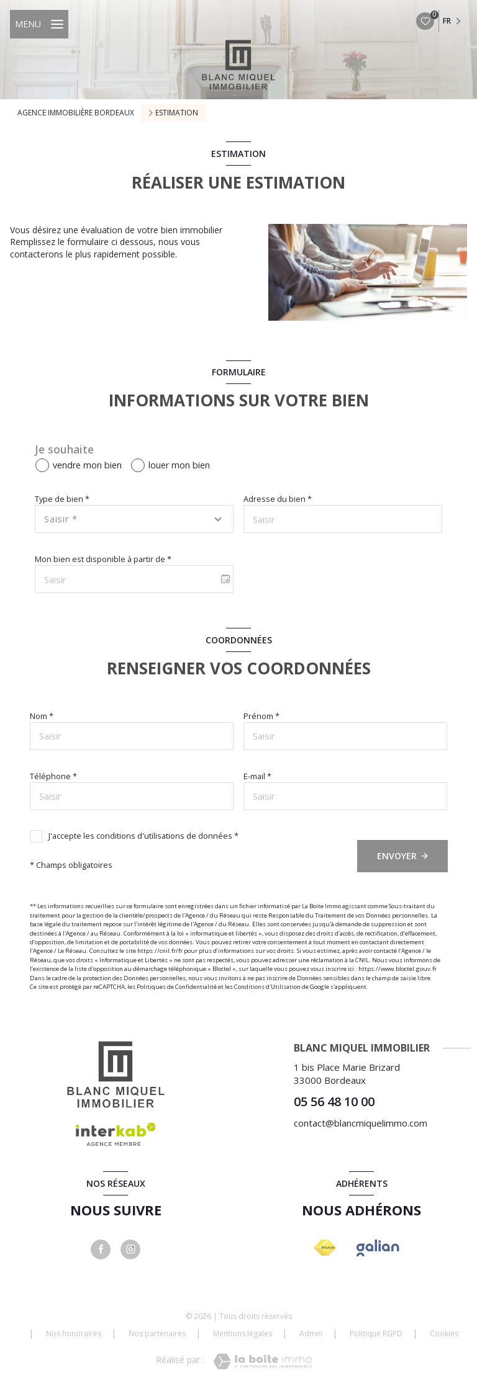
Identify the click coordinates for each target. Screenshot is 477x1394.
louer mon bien (179, 465)
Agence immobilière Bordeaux (75, 112)
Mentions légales (242, 1333)
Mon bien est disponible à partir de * (103, 559)
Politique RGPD (376, 1333)
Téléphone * (53, 776)
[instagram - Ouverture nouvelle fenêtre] (130, 1249)
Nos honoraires (73, 1333)
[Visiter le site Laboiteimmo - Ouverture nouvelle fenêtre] (262, 1361)
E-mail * (257, 776)
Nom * (41, 716)
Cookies (444, 1333)
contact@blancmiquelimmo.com (360, 1123)
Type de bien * (62, 498)
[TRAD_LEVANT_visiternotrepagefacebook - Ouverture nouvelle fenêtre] (101, 1249)
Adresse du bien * (277, 498)
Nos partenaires (157, 1333)
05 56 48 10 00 (334, 1101)
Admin (310, 1333)
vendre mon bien (87, 465)
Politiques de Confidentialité (177, 987)
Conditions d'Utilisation (267, 987)
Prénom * (261, 716)
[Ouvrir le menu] (39, 24)
